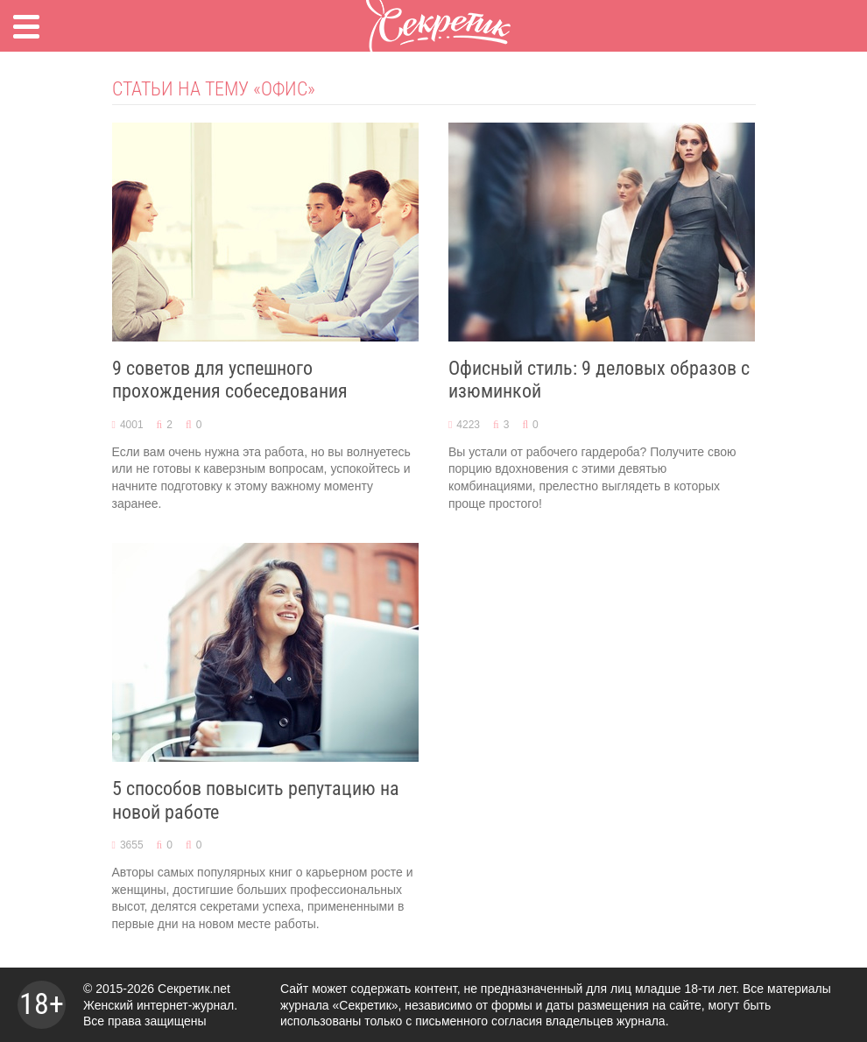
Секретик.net (194, 989)
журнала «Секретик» (339, 1005)
